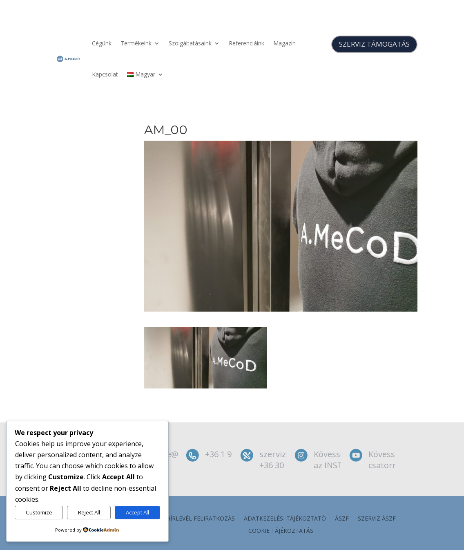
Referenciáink (246, 43)
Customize (39, 512)
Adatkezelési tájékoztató (285, 519)
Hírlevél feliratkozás (200, 519)
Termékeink (136, 43)
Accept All (137, 512)
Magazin (284, 43)
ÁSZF (342, 519)
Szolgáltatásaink (190, 43)
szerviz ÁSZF (377, 519)
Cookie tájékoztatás (280, 531)
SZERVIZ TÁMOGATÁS (374, 44)
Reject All (89, 512)
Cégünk (102, 43)
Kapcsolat (105, 74)
